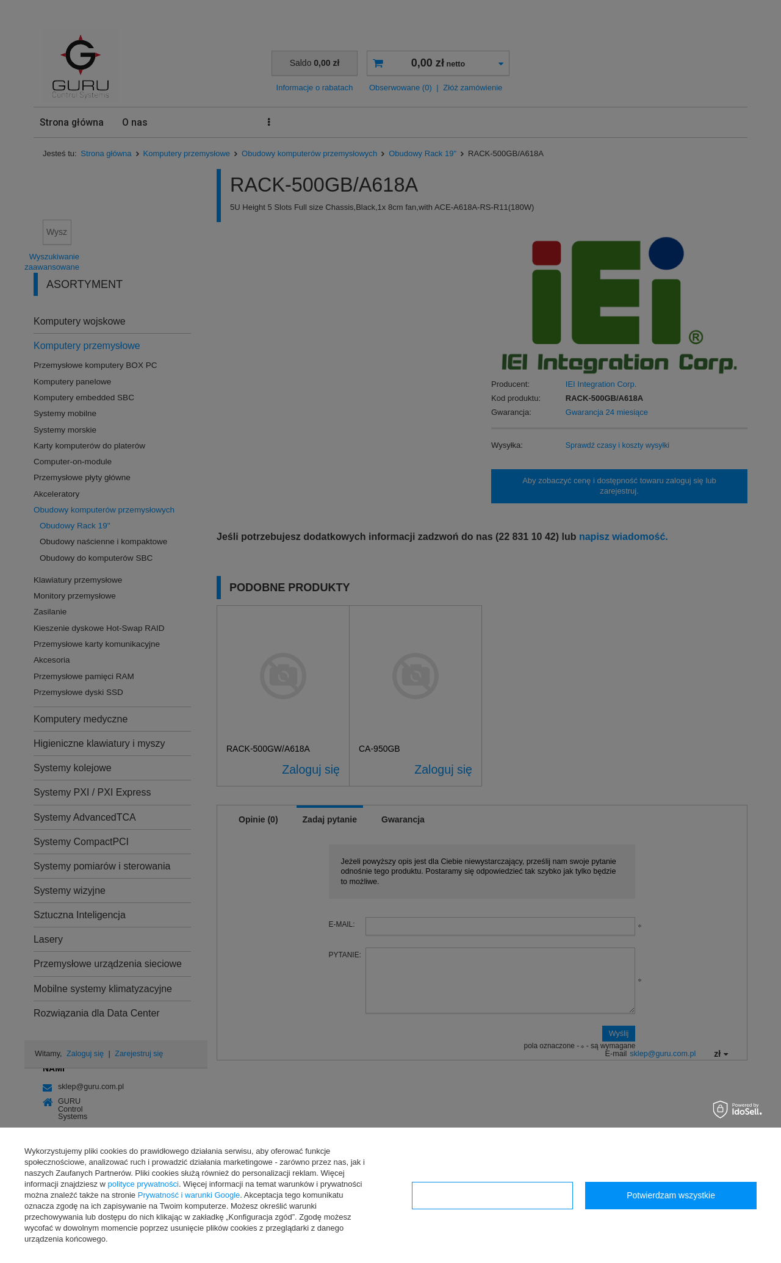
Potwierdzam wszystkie (671, 1195)
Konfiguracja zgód (492, 1195)
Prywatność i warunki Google (189, 1195)
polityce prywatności (143, 1184)
